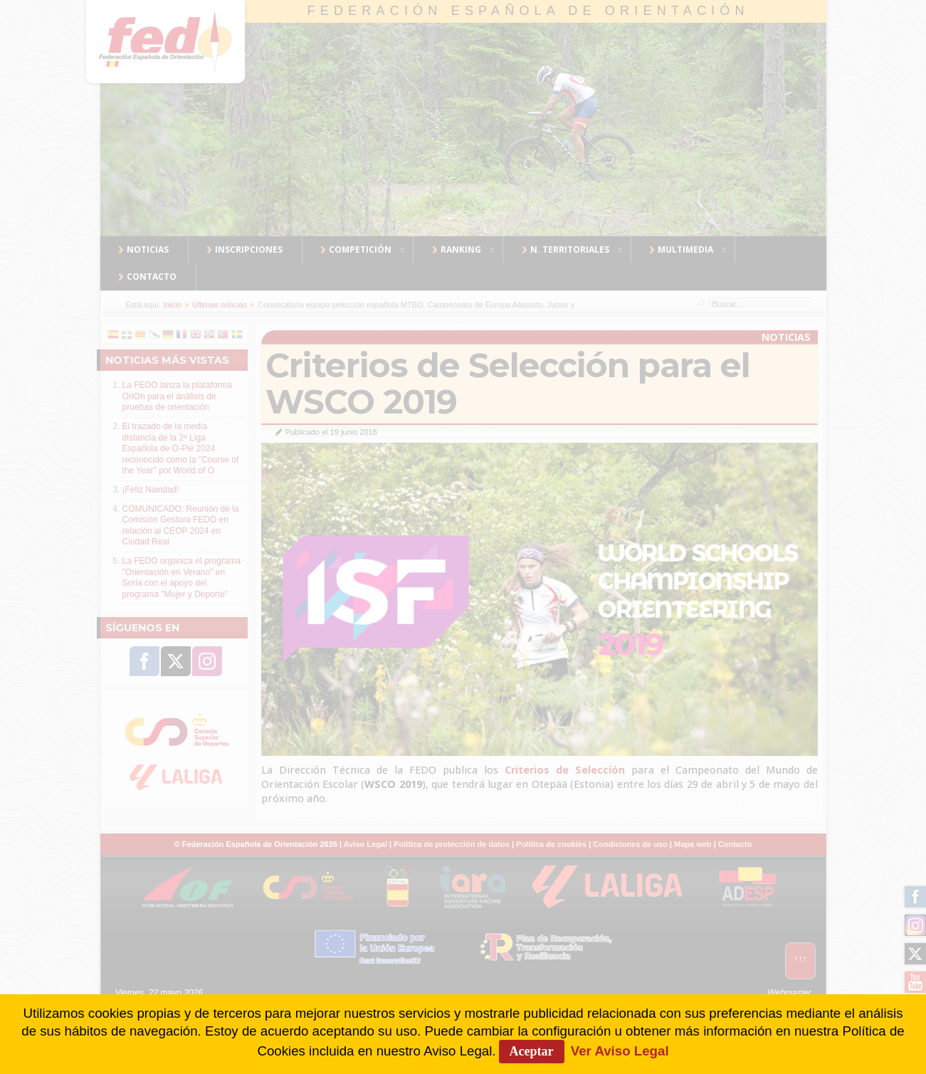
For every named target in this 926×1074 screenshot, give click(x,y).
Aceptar (532, 1051)
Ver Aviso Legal (620, 1050)
